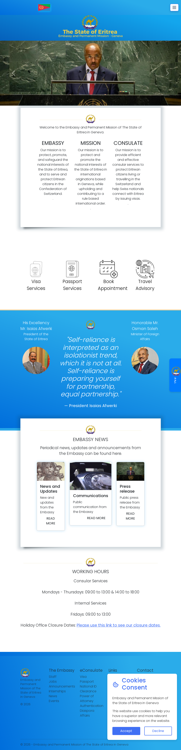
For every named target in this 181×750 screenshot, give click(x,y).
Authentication (91, 705)
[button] (13, 73)
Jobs (53, 681)
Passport (87, 681)
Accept (126, 731)
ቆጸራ (175, 375)
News (53, 696)
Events (54, 701)
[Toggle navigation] (174, 7)
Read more (50, 521)
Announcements (62, 686)
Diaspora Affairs (87, 713)
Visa (83, 676)
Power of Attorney (87, 698)
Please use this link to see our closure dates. (119, 625)
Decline (158, 731)
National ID (88, 686)
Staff (52, 676)
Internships (57, 691)
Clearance (88, 691)
